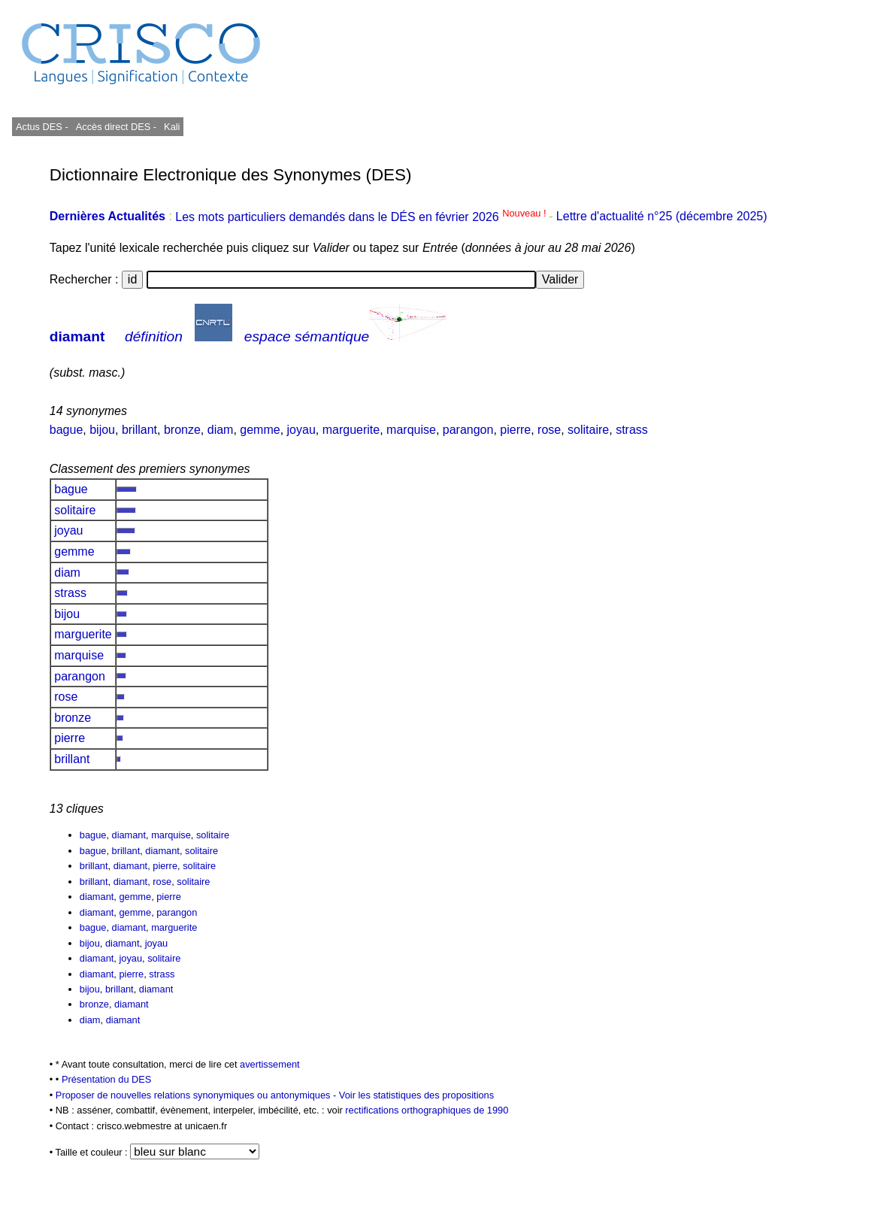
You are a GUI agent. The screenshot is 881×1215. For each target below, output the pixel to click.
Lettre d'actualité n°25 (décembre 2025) (661, 217)
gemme (260, 429)
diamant (77, 336)
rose (549, 429)
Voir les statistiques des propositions (416, 1095)
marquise (411, 429)
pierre (515, 429)
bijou (102, 429)
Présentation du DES (107, 1079)
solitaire (588, 429)
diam (220, 429)
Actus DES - (42, 126)
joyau (301, 429)
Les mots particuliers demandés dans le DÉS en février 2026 (362, 217)
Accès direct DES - (116, 126)
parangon (468, 429)
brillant (139, 429)
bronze (182, 429)
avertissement (270, 1064)
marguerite (351, 429)
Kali (172, 126)
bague (66, 429)
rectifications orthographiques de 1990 (426, 1110)
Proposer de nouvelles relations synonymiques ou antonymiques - (197, 1095)
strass (632, 429)
